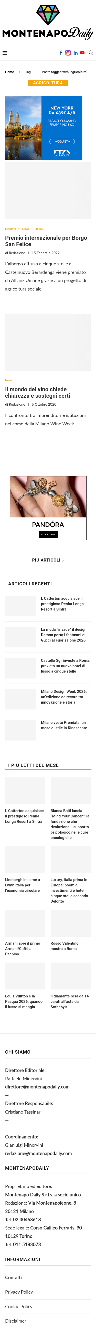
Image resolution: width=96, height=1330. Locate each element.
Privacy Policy (19, 1292)
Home (9, 72)
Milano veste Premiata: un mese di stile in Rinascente (64, 725)
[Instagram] (68, 52)
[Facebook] (61, 52)
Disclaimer (15, 1321)
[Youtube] (82, 52)
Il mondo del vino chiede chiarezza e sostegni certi (37, 392)
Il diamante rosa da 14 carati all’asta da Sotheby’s (70, 1001)
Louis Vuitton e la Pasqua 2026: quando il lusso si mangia (23, 1001)
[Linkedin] (76, 52)
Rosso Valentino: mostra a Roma (65, 946)
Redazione (17, 253)
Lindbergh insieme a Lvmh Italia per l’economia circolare (22, 885)
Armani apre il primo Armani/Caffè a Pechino (22, 948)
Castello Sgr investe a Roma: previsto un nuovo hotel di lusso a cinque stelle (65, 666)
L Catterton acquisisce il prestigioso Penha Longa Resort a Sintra (24, 816)
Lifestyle (10, 228)
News (25, 228)
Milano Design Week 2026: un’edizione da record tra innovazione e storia (64, 697)
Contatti (13, 1277)
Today (39, 228)
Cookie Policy (19, 1306)
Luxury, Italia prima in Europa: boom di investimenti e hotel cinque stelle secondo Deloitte (69, 890)
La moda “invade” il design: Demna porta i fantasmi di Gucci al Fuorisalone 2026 (64, 635)
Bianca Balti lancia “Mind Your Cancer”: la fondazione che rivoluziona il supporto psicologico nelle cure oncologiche (70, 824)
